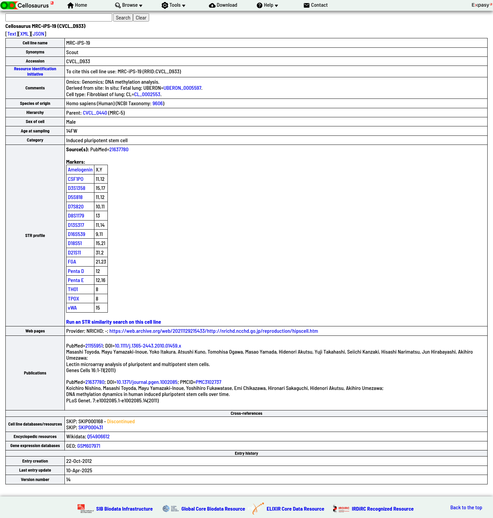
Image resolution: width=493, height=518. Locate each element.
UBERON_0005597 (182, 87)
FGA (72, 261)
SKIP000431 (90, 427)
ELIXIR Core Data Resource (295, 508)
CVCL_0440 (95, 112)
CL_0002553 (147, 94)
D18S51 (75, 243)
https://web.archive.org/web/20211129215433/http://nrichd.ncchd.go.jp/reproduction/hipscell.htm (213, 330)
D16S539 (76, 234)
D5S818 (75, 197)
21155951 (94, 345)
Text (11, 33)
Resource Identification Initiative (35, 71)
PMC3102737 (208, 381)
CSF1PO (75, 178)
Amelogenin (80, 169)
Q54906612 (98, 436)
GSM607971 (88, 445)
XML (24, 33)
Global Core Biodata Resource (213, 508)
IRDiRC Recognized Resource (383, 508)
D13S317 (76, 225)
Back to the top (466, 507)
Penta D (76, 271)
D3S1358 (76, 188)
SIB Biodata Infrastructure (124, 508)
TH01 (73, 289)
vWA (72, 307)
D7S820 (76, 206)
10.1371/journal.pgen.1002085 (147, 381)
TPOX (73, 298)
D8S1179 (76, 215)
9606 (157, 103)
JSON (38, 33)
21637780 (119, 149)
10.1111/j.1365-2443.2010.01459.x (148, 345)
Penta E (76, 280)
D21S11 (74, 252)
